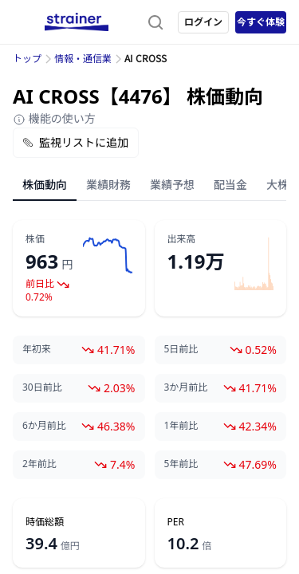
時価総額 (45, 522)
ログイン (203, 22)
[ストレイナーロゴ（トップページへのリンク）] (76, 22)
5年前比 (181, 464)
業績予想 (172, 184)
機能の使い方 (54, 118)
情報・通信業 (83, 58)
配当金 (230, 184)
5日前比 (181, 349)
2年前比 (39, 464)
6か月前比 (44, 425)
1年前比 (181, 425)
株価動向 (44, 184)
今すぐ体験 (261, 22)
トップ (27, 58)
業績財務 (108, 184)
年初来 (36, 349)
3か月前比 (186, 387)
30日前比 (42, 387)
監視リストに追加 (75, 142)
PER (175, 522)
